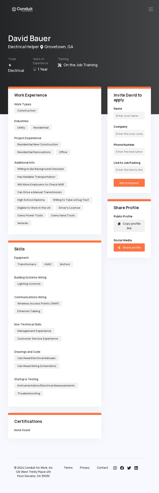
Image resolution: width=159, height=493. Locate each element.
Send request (129, 183)
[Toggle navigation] (151, 9)
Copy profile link (129, 225)
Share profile (129, 247)
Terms (68, 468)
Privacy (85, 468)
